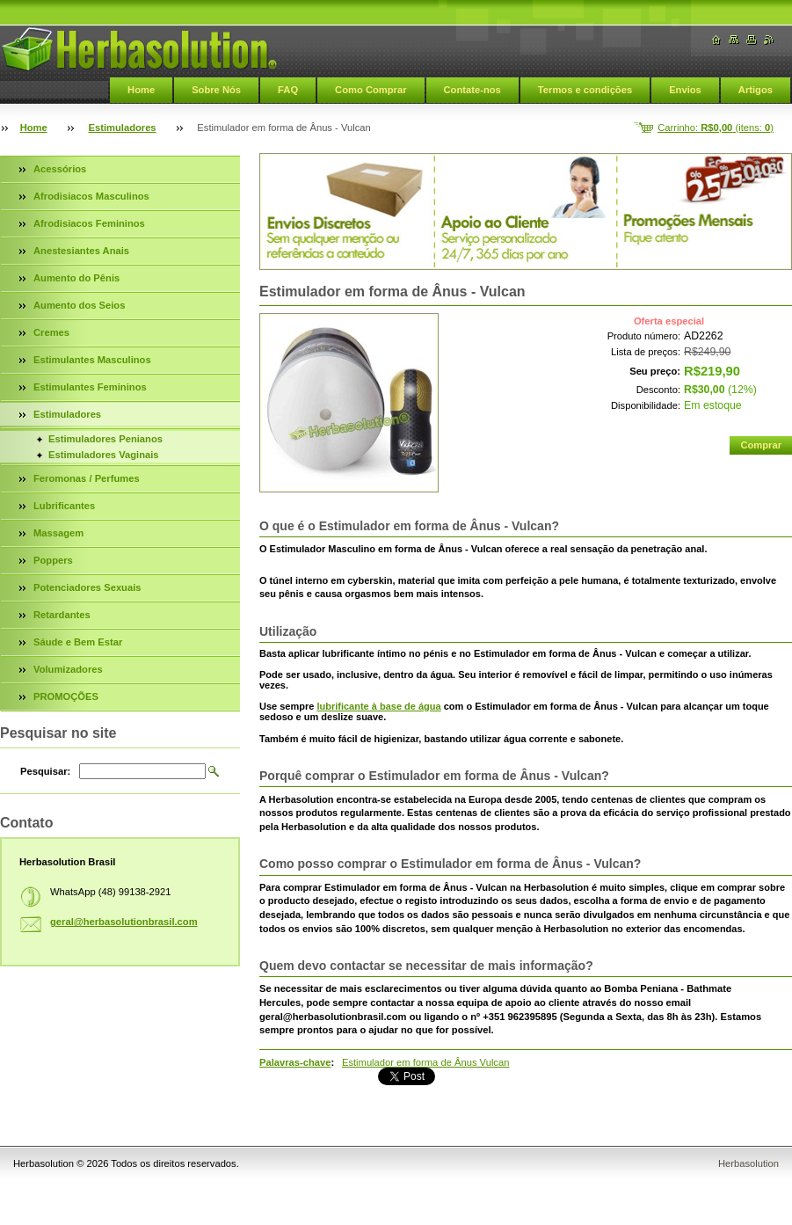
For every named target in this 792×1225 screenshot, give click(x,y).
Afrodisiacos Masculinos (91, 196)
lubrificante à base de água (378, 706)
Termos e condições (585, 89)
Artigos (755, 89)
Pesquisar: (45, 771)
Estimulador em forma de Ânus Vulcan (425, 1062)
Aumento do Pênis (76, 278)
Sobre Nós (216, 89)
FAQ (288, 89)
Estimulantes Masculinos (92, 359)
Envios (685, 89)
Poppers (53, 560)
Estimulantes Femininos (90, 387)
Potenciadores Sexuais (87, 587)
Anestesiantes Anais (81, 250)
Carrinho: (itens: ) (716, 127)
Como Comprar (370, 89)
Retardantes (62, 614)
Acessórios (59, 169)
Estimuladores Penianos (105, 439)
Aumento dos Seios (79, 305)
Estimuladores (122, 127)
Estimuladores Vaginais (103, 454)
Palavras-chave (295, 1062)
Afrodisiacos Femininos (89, 223)
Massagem (58, 533)
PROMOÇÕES (65, 696)
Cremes (51, 332)
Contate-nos (472, 89)
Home (141, 89)
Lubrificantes (64, 505)
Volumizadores (68, 669)
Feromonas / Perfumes (86, 478)
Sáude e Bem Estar (77, 642)
